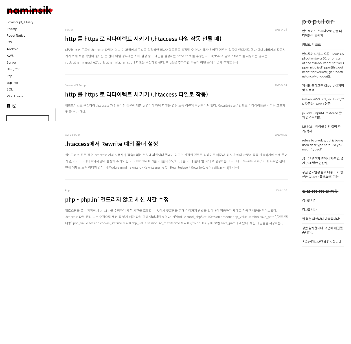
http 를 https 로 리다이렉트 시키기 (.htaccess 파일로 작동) (136, 94)
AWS (10, 55)
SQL (10, 89)
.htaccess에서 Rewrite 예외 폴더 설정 (111, 143)
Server (11, 62)
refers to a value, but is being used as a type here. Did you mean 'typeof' (322, 144)
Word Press (15, 96)
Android (12, 49)
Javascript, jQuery (20, 22)
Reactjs (12, 29)
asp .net (12, 82)
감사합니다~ (310, 210)
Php (9, 76)
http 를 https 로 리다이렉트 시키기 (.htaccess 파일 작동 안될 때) (143, 38)
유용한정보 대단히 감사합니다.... (323, 242)
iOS (9, 42)
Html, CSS (13, 69)
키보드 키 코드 (311, 44)
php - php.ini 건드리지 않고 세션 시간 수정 (117, 199)
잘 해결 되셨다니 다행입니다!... (322, 219)
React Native (16, 35)
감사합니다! (309, 200)
